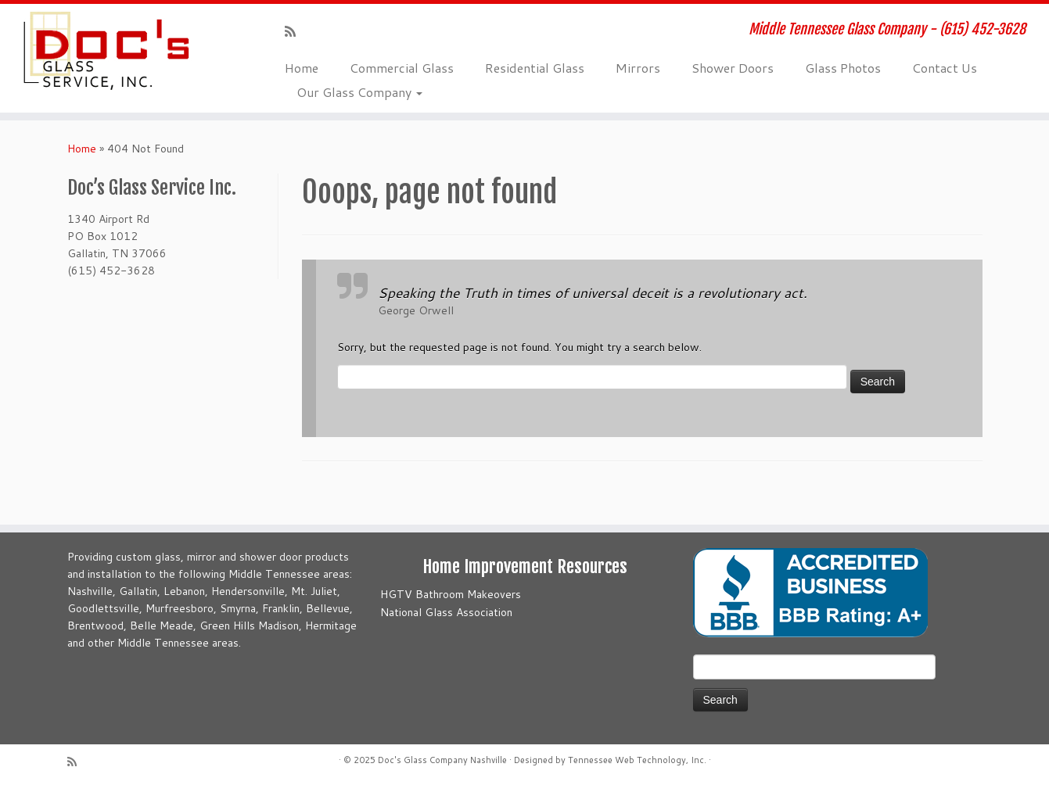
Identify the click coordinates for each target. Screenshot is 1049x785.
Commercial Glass (402, 68)
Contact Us (944, 68)
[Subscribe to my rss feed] (295, 31)
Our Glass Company (359, 92)
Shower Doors (733, 68)
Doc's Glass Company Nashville (442, 760)
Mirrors (638, 68)
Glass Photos (843, 68)
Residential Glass (534, 68)
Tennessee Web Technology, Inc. (637, 760)
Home (301, 68)
